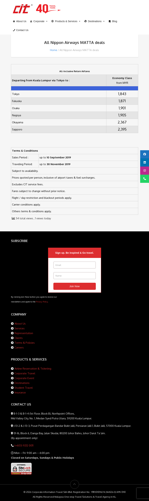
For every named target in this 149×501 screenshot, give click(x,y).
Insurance (20, 392)
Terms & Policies (24, 342)
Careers (19, 347)
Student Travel (23, 387)
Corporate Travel (24, 373)
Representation (23, 333)
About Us (20, 323)
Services (19, 328)
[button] (66, 21)
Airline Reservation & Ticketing (32, 368)
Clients (18, 338)
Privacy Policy (42, 301)
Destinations (22, 383)
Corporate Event (24, 378)
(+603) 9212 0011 (23, 445)
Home (53, 50)
